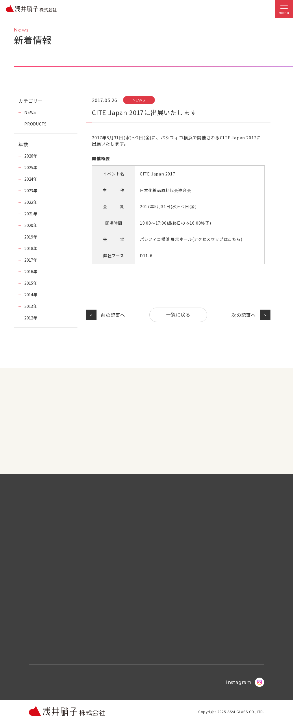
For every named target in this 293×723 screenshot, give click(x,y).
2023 (29, 190)
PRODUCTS (36, 124)
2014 (29, 294)
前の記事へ (113, 314)
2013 (29, 306)
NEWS (139, 100)
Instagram (245, 682)
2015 (29, 283)
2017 (29, 260)
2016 (29, 271)
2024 (29, 179)
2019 (29, 237)
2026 (29, 156)
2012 (29, 318)
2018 (29, 248)
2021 (29, 214)
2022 (29, 202)
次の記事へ (243, 314)
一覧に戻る (178, 314)
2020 (29, 225)
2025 (29, 167)
